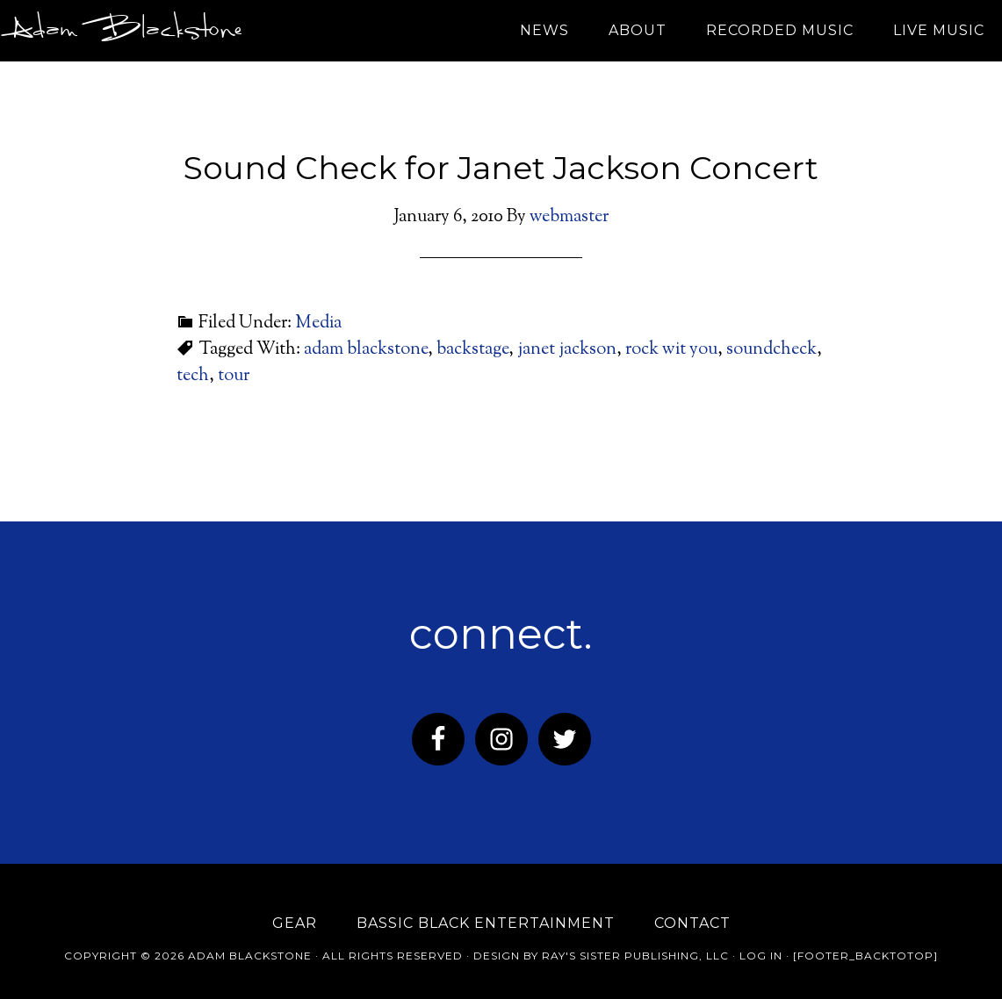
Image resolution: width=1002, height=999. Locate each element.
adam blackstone (366, 350)
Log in (760, 955)
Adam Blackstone (122, 31)
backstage (472, 350)
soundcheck (771, 350)
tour (233, 376)
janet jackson (566, 350)
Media (318, 323)
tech (193, 376)
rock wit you (671, 350)
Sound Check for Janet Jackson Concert (501, 167)
